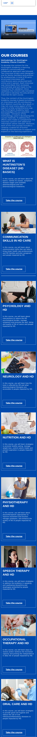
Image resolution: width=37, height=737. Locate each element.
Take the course (14, 200)
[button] (11, 3)
